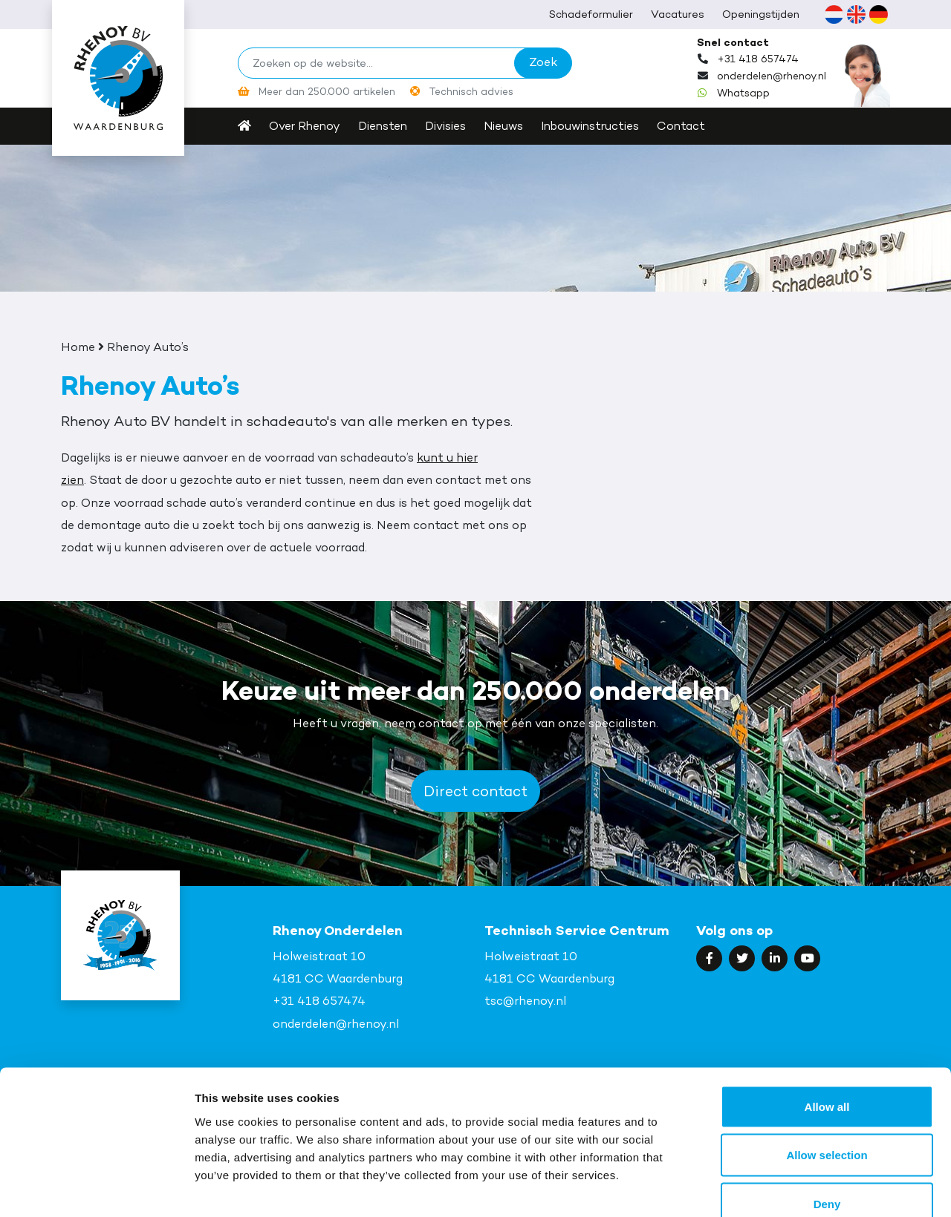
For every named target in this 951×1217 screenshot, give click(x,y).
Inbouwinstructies (601, 126)
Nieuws (511, 126)
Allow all (827, 1022)
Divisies (451, 126)
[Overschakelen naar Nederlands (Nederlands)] (833, 14)
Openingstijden (760, 13)
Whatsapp (743, 93)
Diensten (386, 126)
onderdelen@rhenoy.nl (773, 76)
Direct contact (475, 791)
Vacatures (677, 13)
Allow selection (826, 1071)
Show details (779, 1187)
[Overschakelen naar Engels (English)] (856, 14)
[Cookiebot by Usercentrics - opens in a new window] (96, 1188)
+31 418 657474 (758, 59)
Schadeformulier (591, 13)
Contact (695, 126)
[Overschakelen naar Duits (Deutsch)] (878, 14)
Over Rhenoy (306, 126)
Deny (827, 1119)
